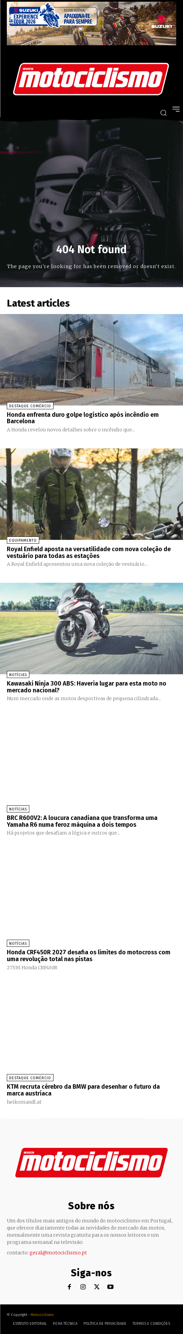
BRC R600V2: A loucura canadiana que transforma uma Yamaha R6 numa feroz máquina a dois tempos (82, 821)
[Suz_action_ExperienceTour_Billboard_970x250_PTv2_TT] (91, 43)
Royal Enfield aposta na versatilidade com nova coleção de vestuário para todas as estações (89, 552)
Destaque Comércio (30, 406)
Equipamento (23, 540)
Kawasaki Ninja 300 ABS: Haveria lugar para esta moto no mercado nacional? (86, 687)
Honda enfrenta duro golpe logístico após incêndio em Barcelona (83, 418)
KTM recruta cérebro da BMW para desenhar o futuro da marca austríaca (83, 1090)
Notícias (18, 675)
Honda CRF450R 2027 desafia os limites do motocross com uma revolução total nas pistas (88, 956)
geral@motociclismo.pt (58, 1253)
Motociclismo (42, 1315)
